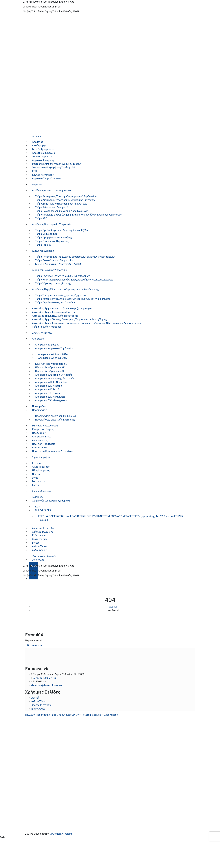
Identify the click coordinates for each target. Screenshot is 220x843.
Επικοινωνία (38, 708)
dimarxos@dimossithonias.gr (38, 6)
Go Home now (34, 645)
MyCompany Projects (61, 833)
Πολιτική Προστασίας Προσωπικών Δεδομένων (52, 714)
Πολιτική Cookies (91, 714)
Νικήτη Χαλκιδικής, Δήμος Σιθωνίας (43, 11)
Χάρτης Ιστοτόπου (41, 705)
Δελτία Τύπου (38, 701)
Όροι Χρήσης (111, 714)
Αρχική (113, 606)
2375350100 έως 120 (35, 1)
